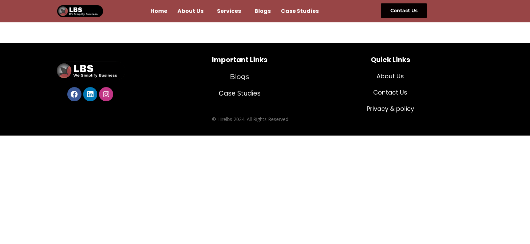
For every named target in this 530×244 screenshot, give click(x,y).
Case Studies (300, 11)
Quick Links (390, 59)
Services (229, 11)
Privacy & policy (390, 108)
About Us (190, 11)
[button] (192, 11)
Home (158, 11)
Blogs (263, 11)
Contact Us (390, 92)
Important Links (239, 59)
